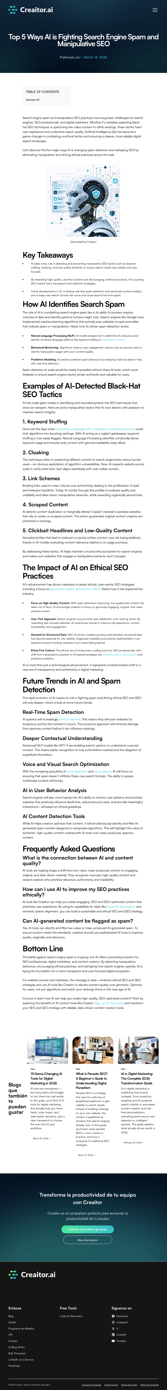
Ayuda (12, 1322)
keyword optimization (121, 906)
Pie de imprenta (111, 1385)
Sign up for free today (109, 1003)
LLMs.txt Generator (71, 1316)
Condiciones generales (91, 1385)
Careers (13, 1340)
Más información (88, 1240)
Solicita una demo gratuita (87, 1229)
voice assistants (77, 771)
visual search (102, 771)
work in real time (70, 719)
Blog (11, 1316)
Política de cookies (129, 1385)
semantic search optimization (120, 654)
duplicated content (113, 339)
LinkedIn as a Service (20, 1359)
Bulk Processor (17, 1353)
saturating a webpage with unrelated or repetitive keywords (95, 429)
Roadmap (14, 1365)
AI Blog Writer (16, 1347)
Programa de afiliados (21, 1328)
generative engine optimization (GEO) (75, 589)
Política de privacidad (149, 1385)
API (10, 1334)
